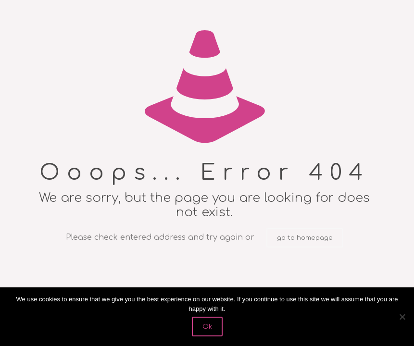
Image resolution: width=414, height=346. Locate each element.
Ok (207, 326)
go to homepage (305, 238)
